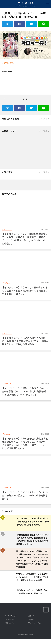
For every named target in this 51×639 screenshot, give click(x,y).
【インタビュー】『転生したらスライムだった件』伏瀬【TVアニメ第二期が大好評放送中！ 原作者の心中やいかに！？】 (25, 391)
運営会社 (31, 619)
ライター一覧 (9, 619)
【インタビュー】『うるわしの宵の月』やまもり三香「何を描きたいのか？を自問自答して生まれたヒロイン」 (25, 290)
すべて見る (43, 119)
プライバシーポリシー (35, 623)
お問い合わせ (9, 623)
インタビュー (6, 229)
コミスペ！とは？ (11, 616)
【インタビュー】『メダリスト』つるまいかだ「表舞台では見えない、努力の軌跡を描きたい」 (25, 495)
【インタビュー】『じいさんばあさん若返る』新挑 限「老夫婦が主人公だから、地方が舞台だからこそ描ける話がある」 (25, 341)
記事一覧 (31, 616)
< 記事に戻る (8, 63)
